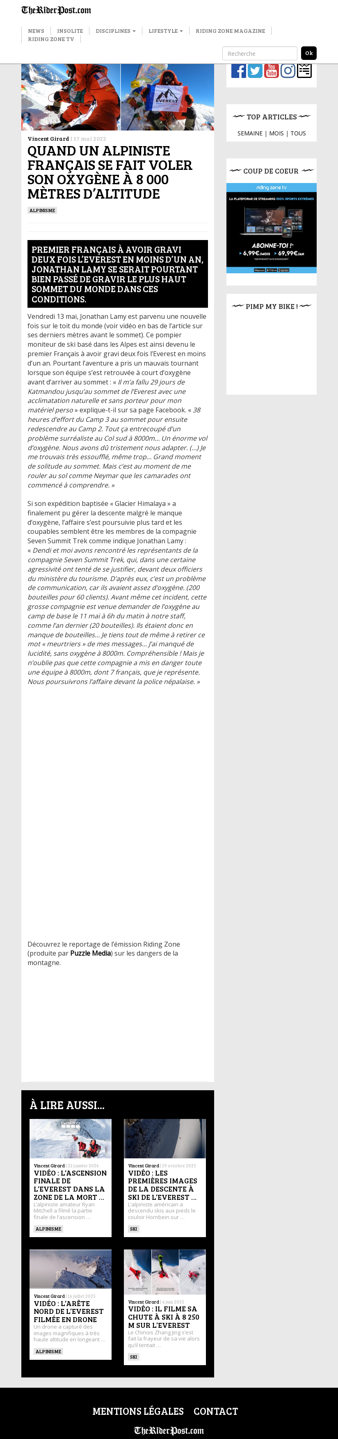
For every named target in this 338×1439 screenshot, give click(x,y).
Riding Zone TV (51, 39)
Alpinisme (42, 210)
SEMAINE (250, 133)
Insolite (70, 30)
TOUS (298, 133)
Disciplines (116, 30)
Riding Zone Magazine (230, 30)
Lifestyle (165, 30)
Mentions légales (138, 1411)
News (36, 30)
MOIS (276, 133)
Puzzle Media (90, 953)
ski (133, 1228)
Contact (216, 1411)
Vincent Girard (48, 138)
